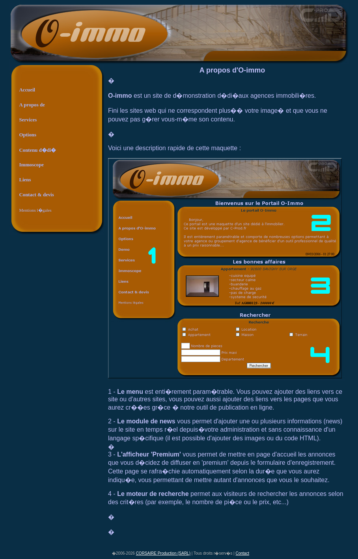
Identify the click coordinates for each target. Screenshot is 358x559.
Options (27, 135)
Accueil (27, 90)
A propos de (32, 105)
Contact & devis (36, 195)
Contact (242, 553)
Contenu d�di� (37, 150)
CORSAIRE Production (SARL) (163, 553)
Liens (25, 180)
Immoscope (31, 165)
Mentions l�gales (35, 210)
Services (28, 120)
